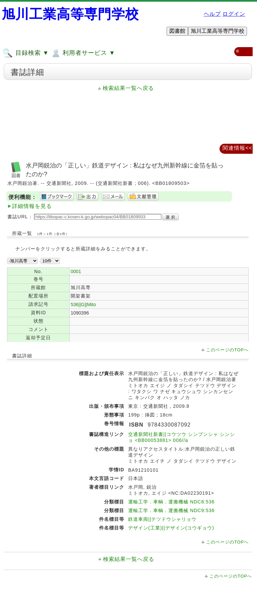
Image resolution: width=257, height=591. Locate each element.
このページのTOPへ (227, 349)
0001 (76, 271)
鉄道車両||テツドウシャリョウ (162, 519)
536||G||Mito (83, 304)
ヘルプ (212, 14)
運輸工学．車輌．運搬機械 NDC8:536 (171, 501)
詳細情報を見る (32, 206)
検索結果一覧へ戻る (128, 88)
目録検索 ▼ (26, 53)
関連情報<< (237, 148)
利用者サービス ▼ (83, 53)
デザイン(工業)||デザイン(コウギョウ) (171, 527)
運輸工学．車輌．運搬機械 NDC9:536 (171, 510)
